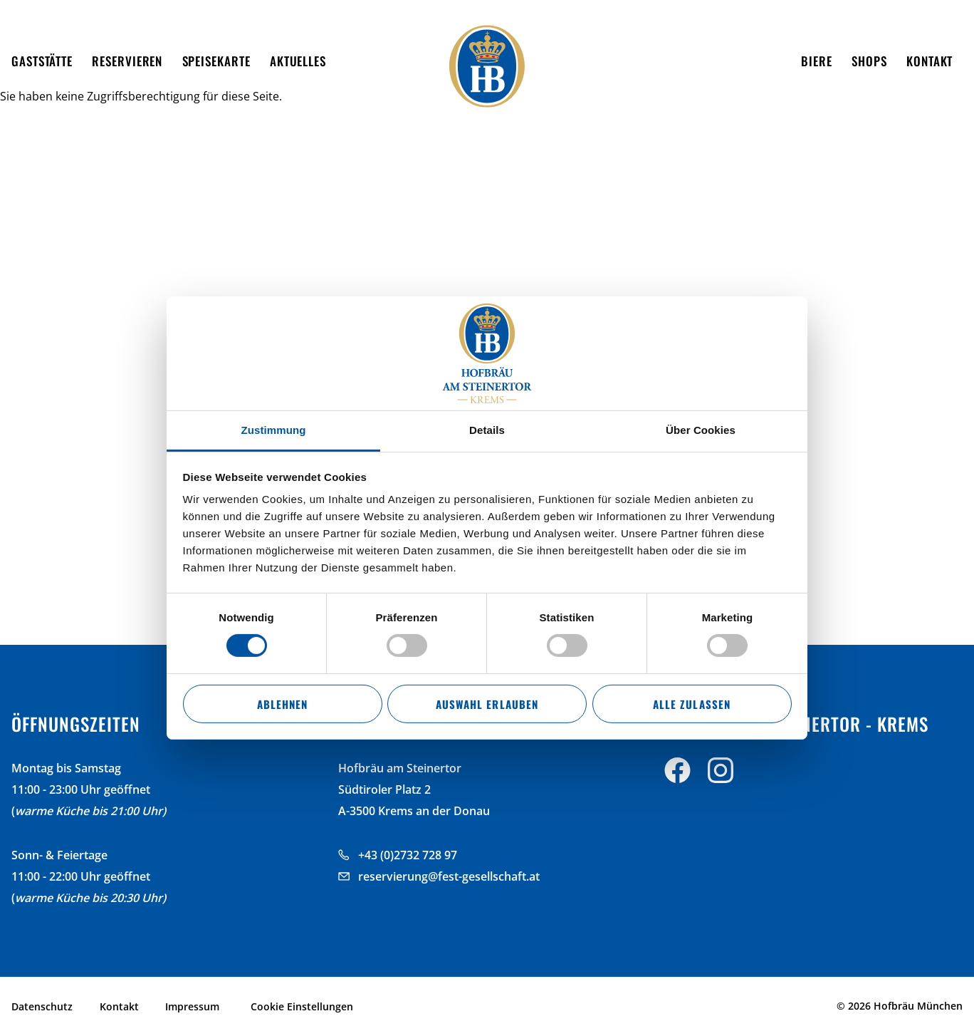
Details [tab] (487, 430)
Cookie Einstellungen (302, 1006)
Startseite (36, 109)
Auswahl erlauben (487, 704)
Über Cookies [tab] (700, 430)
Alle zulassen (691, 704)
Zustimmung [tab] (273, 430)
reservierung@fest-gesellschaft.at (449, 876)
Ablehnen (282, 704)
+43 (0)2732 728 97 (407, 855)
